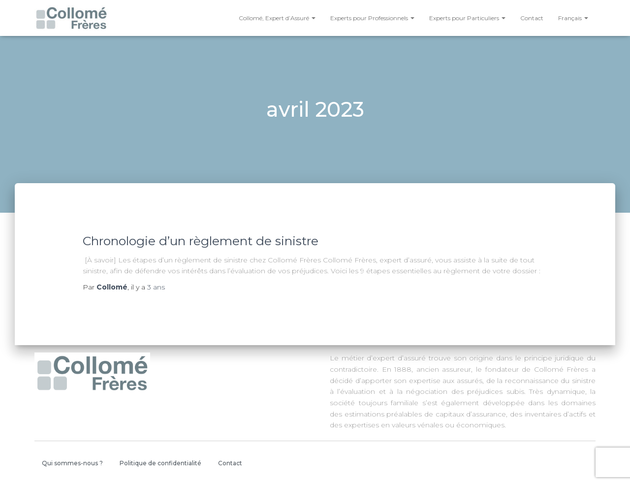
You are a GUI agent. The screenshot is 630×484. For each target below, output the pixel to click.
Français (573, 18)
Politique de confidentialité (160, 463)
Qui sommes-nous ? (72, 463)
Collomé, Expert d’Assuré (277, 18)
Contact (531, 18)
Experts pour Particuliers (467, 18)
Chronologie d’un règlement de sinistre (200, 240)
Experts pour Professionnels (372, 18)
